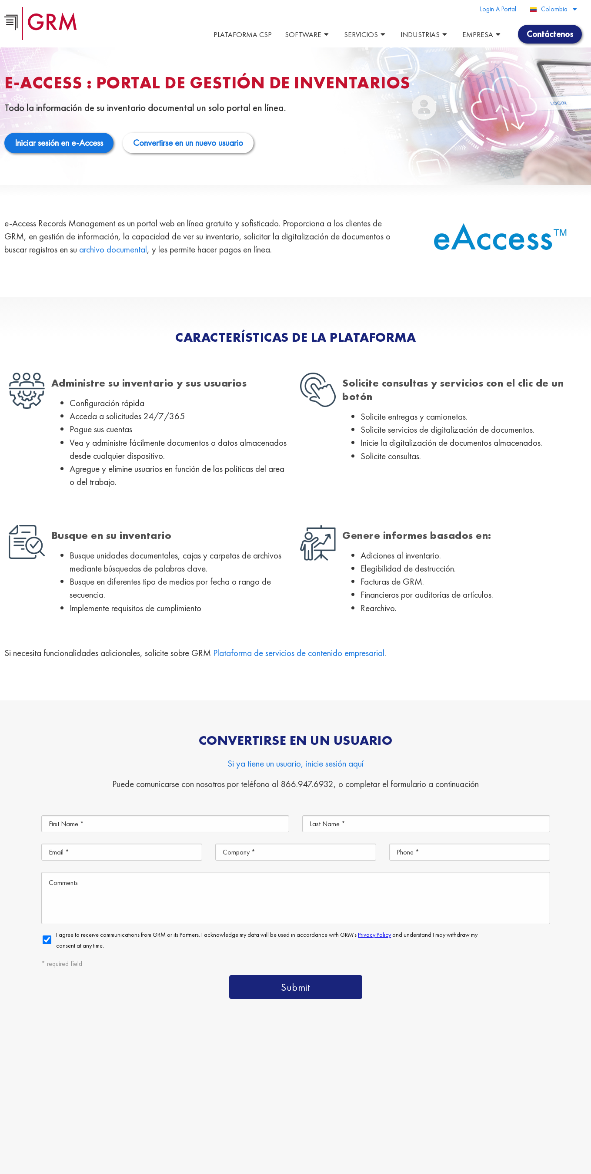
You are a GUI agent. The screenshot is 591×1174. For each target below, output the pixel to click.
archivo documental (113, 249)
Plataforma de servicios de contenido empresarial (298, 653)
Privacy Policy (225, 1163)
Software (308, 34)
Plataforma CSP (243, 34)
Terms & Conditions (180, 1163)
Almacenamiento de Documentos (208, 1108)
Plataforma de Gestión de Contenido (187, 1088)
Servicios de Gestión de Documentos (333, 1088)
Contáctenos (314, 1128)
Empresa (482, 34)
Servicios (365, 34)
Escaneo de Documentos (326, 1108)
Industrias (425, 34)
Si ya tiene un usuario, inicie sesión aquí (295, 763)
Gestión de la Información (229, 1128)
